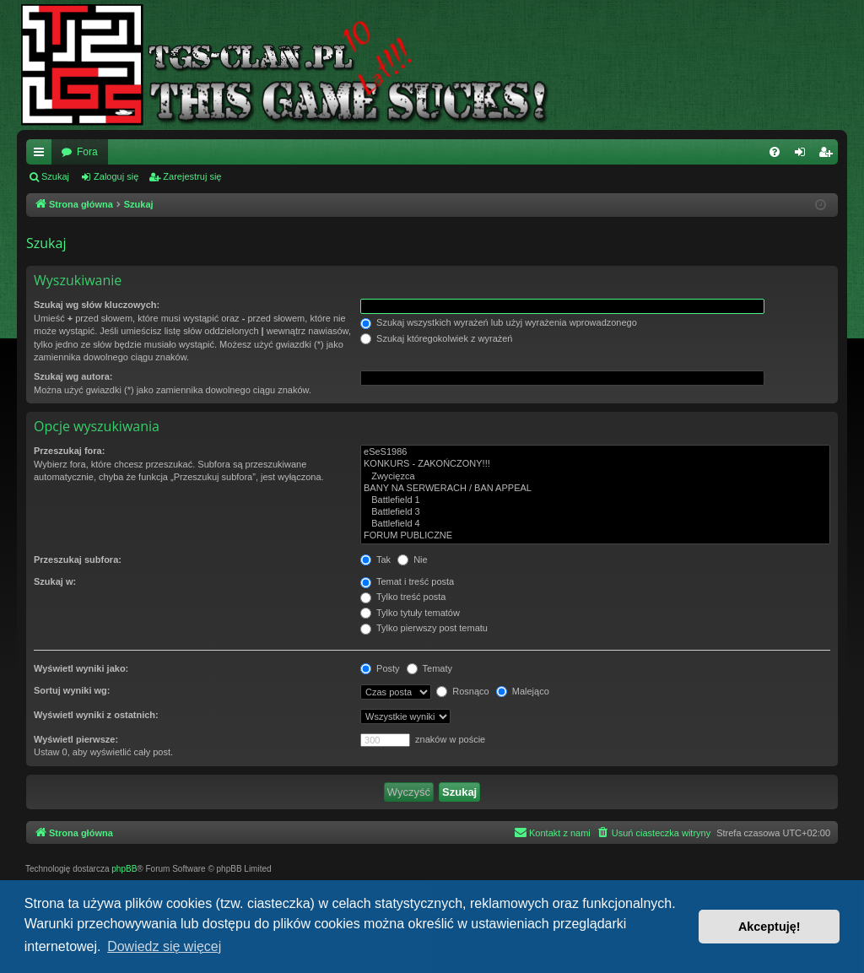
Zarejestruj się (192, 176)
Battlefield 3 (595, 512)
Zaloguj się (116, 176)
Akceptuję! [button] (769, 926)
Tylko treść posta (403, 597)
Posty (380, 668)
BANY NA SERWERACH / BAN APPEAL (595, 489)
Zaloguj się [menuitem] (804, 155)
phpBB (124, 868)
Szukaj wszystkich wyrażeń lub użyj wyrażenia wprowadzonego (498, 322)
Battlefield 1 (595, 500)
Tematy (429, 668)
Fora (87, 152)
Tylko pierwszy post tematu (424, 628)
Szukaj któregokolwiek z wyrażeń (436, 338)
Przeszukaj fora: (69, 451)
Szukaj (55, 176)
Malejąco (522, 691)
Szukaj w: (55, 581)
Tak (375, 559)
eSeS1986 (595, 452)
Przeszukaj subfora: (78, 559)
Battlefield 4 (595, 524)
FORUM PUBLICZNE (595, 536)
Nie (412, 559)
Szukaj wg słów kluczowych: (96, 305)
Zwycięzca (595, 477)
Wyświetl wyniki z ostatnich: (96, 715)
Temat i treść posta (407, 581)
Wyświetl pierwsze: (76, 739)
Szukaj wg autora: (73, 376)
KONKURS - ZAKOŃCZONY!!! (595, 464)
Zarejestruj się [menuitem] (828, 155)
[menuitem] (774, 152)
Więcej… (42, 155)
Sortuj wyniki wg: (72, 690)
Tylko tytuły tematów (410, 613)
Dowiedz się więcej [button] (164, 946)
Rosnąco (462, 691)
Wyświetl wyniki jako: (81, 668)
